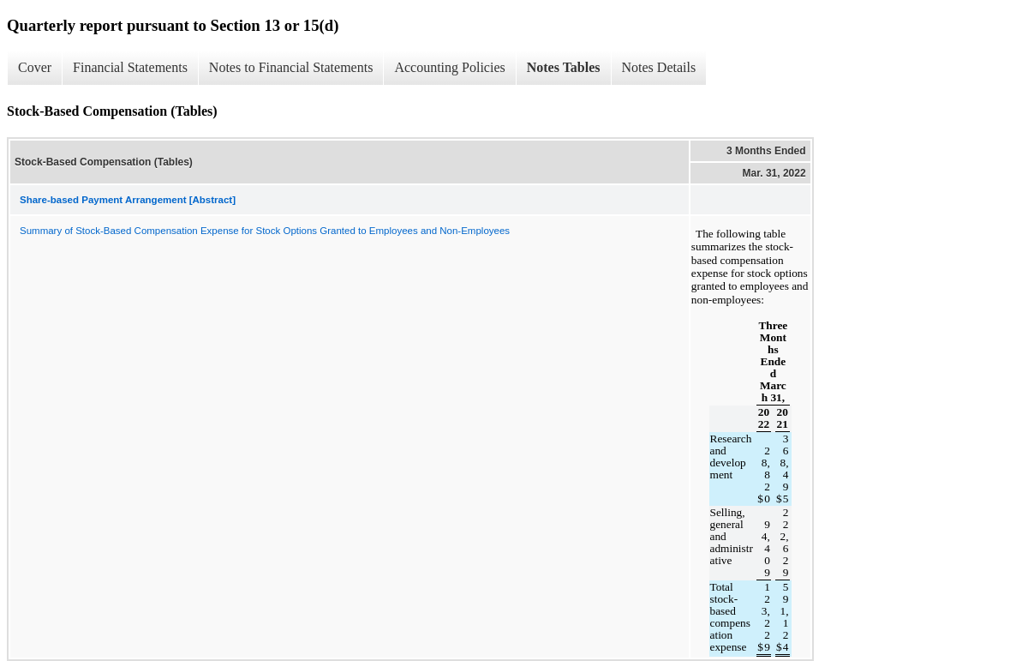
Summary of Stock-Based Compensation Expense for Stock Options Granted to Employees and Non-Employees (265, 230)
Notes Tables (564, 67)
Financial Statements (130, 67)
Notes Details (659, 67)
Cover (34, 67)
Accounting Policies (449, 67)
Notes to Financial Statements (291, 67)
